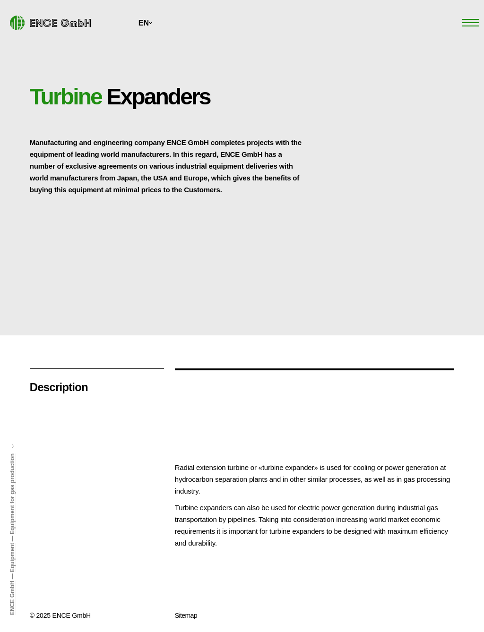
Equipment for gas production (12, 493)
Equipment (12, 557)
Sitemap (186, 615)
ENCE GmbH (12, 598)
